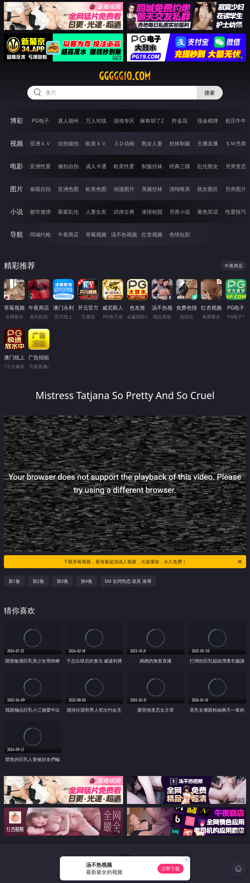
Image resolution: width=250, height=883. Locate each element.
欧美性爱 (124, 166)
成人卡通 (96, 166)
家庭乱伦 (68, 211)
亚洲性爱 (40, 166)
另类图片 (235, 189)
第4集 (86, 581)
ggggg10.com (125, 76)
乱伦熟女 (207, 166)
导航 (16, 234)
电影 (16, 166)
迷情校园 (152, 211)
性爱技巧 (235, 211)
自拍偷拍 (68, 143)
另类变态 (235, 166)
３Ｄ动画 (124, 143)
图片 (16, 188)
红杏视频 (152, 234)
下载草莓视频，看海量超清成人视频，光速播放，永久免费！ (153, 562)
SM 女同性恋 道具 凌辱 (128, 581)
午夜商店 (68, 234)
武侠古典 (124, 211)
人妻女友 (96, 211)
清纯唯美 (179, 189)
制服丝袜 (152, 166)
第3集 (62, 581)
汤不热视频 (124, 234)
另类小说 (179, 211)
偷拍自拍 (68, 166)
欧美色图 (96, 189)
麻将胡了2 (152, 120)
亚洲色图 (68, 189)
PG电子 (40, 120)
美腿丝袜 (152, 189)
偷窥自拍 (40, 189)
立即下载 (170, 868)
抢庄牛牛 (235, 120)
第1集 (14, 581)
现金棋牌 (207, 120)
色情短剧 (179, 234)
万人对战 (96, 120)
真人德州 (68, 120)
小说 (16, 211)
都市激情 (40, 211)
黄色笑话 (207, 211)
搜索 (209, 92)
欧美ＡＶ (96, 143)
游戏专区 (124, 120)
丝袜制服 (179, 143)
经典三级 (179, 166)
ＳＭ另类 (235, 143)
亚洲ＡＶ (40, 143)
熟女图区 (207, 189)
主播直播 (207, 143)
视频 (16, 143)
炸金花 (180, 120)
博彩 (16, 120)
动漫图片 (124, 189)
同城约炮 (40, 234)
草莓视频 (96, 234)
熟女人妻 (152, 143)
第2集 (38, 581)
